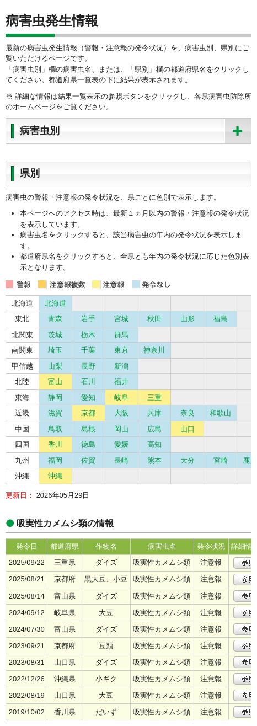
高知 (154, 444)
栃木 (88, 334)
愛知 (88, 397)
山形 (187, 318)
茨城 (55, 334)
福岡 (55, 460)
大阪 (121, 413)
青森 (55, 318)
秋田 (154, 318)
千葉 (88, 350)
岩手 (88, 318)
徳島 (88, 444)
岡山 (121, 429)
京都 (88, 413)
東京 (121, 350)
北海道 (55, 303)
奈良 (187, 413)
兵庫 (154, 413)
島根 (88, 429)
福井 (121, 381)
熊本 (154, 460)
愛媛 (121, 444)
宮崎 (220, 460)
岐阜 (121, 397)
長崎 (121, 460)
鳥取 (55, 429)
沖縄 (55, 476)
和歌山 (220, 413)
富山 (55, 381)
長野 (88, 366)
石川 (88, 381)
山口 (187, 429)
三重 (154, 397)
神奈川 (154, 350)
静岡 (55, 397)
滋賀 (55, 413)
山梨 (55, 366)
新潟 (121, 366)
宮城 (121, 318)
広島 (154, 429)
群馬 (121, 334)
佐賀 (88, 460)
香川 (55, 444)
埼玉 (55, 350)
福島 (220, 318)
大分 (187, 460)
